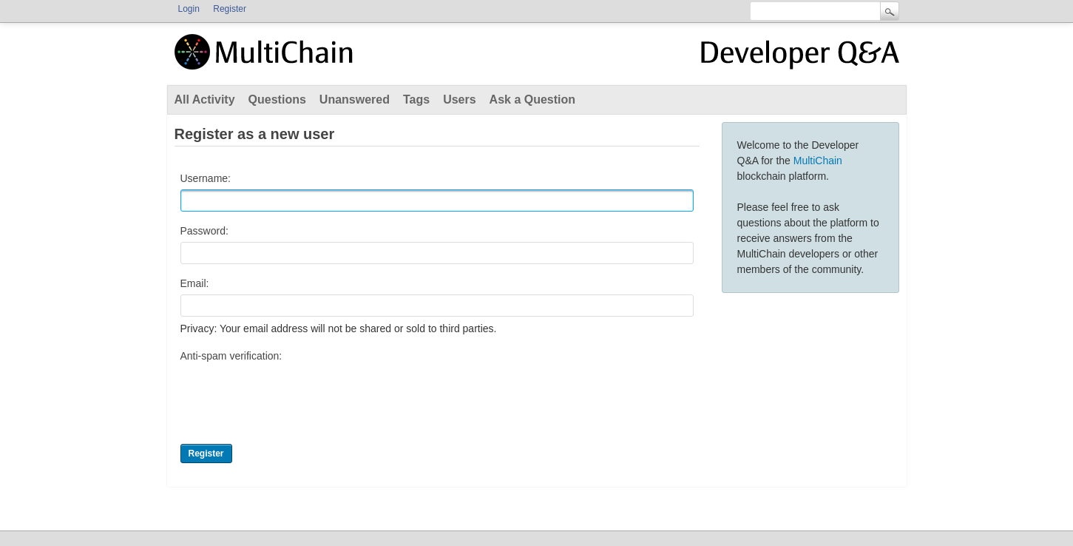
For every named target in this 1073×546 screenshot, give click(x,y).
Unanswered (354, 99)
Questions (277, 99)
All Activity (205, 99)
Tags (416, 99)
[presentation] (292, 396)
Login (189, 9)
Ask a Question (532, 99)
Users (459, 99)
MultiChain (817, 160)
